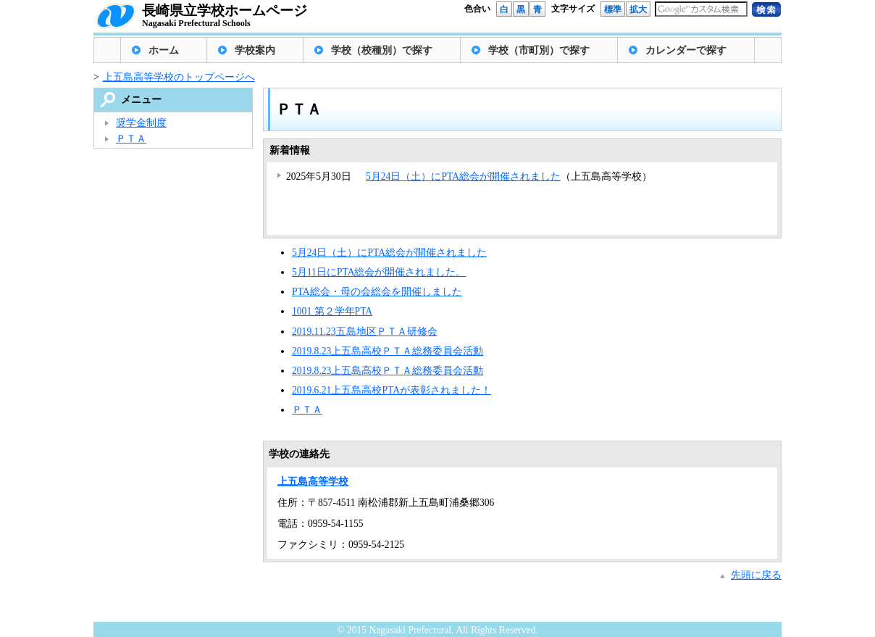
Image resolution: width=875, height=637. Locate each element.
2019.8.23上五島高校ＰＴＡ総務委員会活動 (387, 351)
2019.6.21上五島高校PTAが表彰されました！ (391, 390)
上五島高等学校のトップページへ (179, 77)
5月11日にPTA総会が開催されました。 (379, 272)
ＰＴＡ (307, 409)
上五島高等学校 (312, 481)
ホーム (163, 50)
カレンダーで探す (686, 50)
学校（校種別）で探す (381, 50)
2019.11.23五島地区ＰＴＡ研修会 (364, 331)
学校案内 (255, 50)
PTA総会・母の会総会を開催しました (377, 291)
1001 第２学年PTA (332, 311)
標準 (612, 9)
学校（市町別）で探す (539, 50)
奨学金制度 (141, 122)
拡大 (638, 9)
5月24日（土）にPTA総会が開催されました (463, 176)
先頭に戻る (756, 575)
